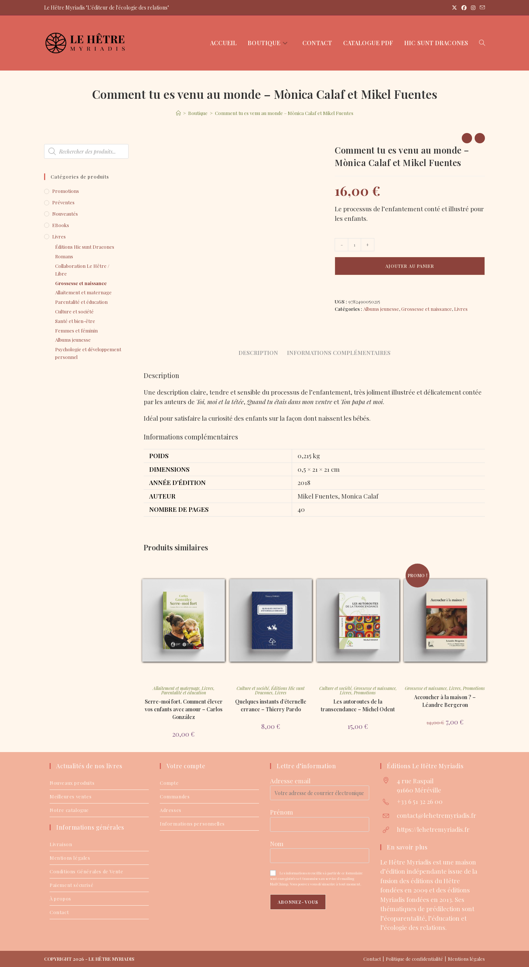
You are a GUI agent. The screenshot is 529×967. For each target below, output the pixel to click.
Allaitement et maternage (176, 688)
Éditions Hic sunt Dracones (84, 247)
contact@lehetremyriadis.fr (436, 815)
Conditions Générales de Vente (86, 871)
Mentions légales (70, 858)
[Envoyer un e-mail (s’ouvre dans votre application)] (481, 7)
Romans (64, 256)
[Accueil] (178, 113)
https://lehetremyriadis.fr (433, 829)
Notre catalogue (69, 810)
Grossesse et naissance (426, 309)
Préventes (63, 202)
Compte (169, 783)
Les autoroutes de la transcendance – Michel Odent (358, 705)
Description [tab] (258, 352)
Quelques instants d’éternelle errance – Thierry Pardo (270, 705)
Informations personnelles (192, 823)
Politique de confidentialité (414, 959)
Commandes (175, 796)
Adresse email (290, 781)
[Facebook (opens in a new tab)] (464, 7)
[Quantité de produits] (354, 244)
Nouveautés (65, 214)
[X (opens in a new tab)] (454, 7)
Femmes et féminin (76, 330)
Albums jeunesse (381, 309)
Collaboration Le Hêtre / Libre (82, 270)
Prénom (281, 812)
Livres (461, 309)
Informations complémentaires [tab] (339, 352)
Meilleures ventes (70, 796)
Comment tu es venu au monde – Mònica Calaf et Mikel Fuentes (284, 113)
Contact (59, 912)
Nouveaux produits (72, 783)
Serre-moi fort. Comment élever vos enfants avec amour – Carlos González (184, 709)
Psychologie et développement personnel (88, 353)
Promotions (365, 692)
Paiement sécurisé (71, 885)
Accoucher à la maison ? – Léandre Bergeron (445, 701)
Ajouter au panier (409, 266)
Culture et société (253, 688)
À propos (60, 898)
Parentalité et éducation (183, 692)
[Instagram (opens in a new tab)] (473, 7)
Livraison (61, 844)
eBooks (60, 225)
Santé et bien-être (75, 321)
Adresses (170, 810)
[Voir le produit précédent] (467, 138)
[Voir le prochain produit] (480, 138)
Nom (277, 844)
